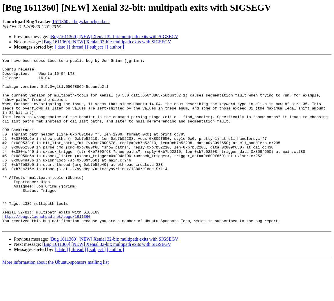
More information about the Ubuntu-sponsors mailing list (55, 295)
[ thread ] (77, 46)
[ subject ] (96, 46)
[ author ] (115, 46)
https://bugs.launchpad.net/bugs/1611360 (46, 248)
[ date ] (61, 46)
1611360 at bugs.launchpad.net (80, 21)
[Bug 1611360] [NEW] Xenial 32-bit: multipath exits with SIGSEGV (114, 36)
